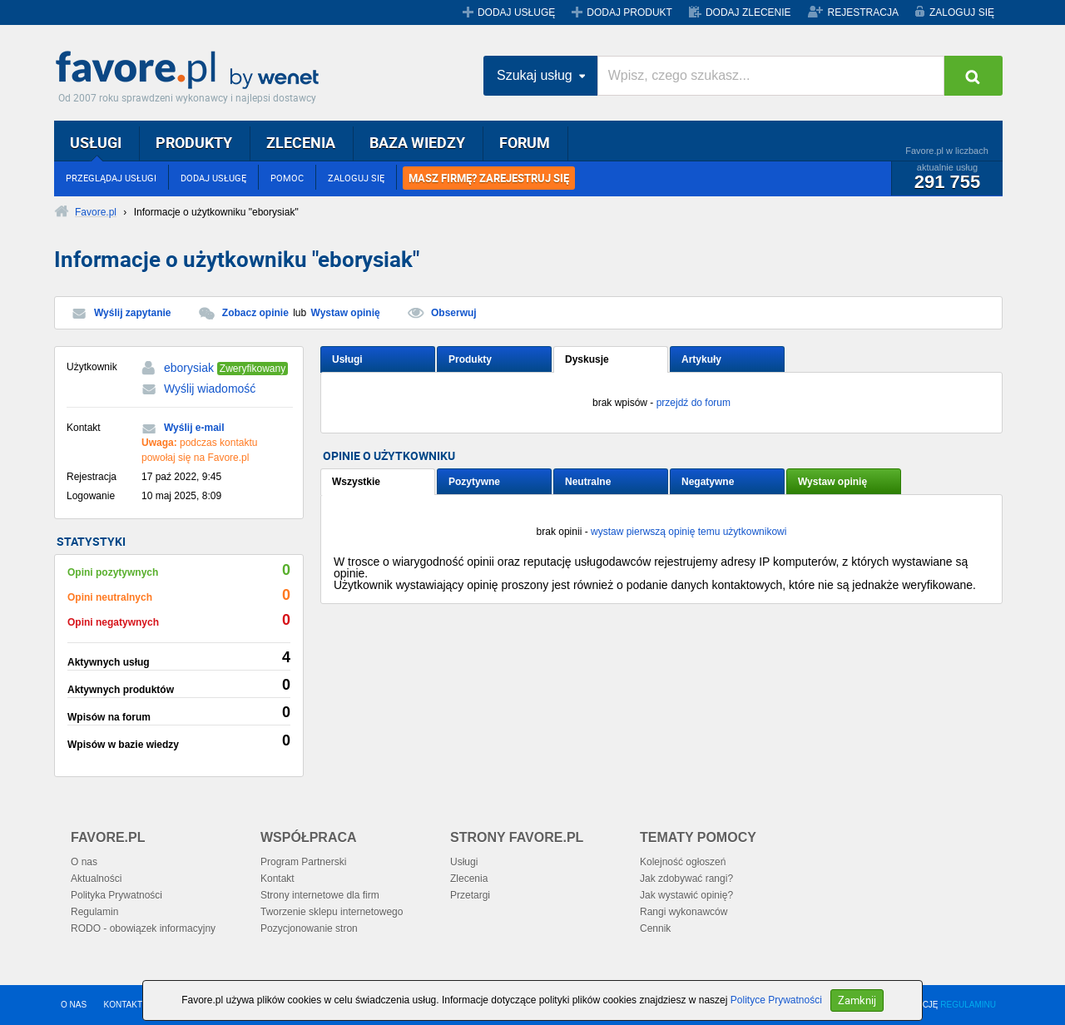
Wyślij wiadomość (209, 388)
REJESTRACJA (863, 12)
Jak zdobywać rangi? (686, 878)
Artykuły (701, 359)
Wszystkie (356, 482)
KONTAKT (123, 1004)
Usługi (347, 359)
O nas (84, 862)
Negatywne (707, 482)
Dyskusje (587, 359)
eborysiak (189, 367)
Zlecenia (469, 878)
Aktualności (96, 878)
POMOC (287, 177)
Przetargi (470, 895)
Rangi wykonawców (683, 912)
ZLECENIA (300, 142)
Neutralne (588, 482)
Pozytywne (474, 482)
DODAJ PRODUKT (629, 12)
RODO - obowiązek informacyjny (143, 928)
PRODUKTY (194, 142)
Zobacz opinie (255, 313)
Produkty (470, 359)
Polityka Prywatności (116, 895)
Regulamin (94, 912)
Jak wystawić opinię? (686, 895)
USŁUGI (95, 142)
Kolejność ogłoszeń (683, 862)
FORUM (524, 142)
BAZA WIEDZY (417, 142)
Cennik (655, 928)
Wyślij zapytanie (132, 313)
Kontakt (277, 878)
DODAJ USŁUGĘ (516, 12)
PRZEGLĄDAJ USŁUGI (111, 177)
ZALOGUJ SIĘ (961, 12)
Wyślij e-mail (194, 427)
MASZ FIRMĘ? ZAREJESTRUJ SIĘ (489, 178)
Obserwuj (454, 313)
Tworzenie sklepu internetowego (331, 912)
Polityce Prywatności (776, 1000)
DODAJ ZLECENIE (748, 12)
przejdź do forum (693, 403)
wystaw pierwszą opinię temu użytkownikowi (688, 531)
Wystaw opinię (345, 313)
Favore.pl (191, 71)
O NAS (74, 1004)
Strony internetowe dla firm (319, 895)
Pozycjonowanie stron (309, 928)
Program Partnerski (303, 862)
